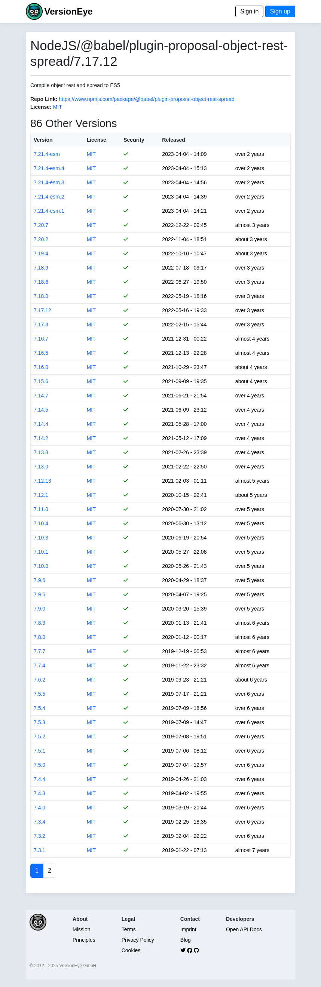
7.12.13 (42, 481)
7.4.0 (39, 808)
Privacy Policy (138, 940)
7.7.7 (39, 651)
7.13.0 (41, 467)
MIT (57, 107)
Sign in (249, 11)
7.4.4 (39, 779)
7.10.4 (41, 523)
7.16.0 (41, 367)
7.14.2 (41, 438)
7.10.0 (41, 566)
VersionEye (68, 11)
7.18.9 (41, 268)
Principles (84, 940)
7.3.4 (39, 822)
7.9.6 (39, 580)
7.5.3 (39, 722)
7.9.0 (39, 609)
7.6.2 (39, 680)
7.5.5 (39, 694)
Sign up (280, 11)
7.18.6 (41, 282)
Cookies (131, 950)
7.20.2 (41, 239)
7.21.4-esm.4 (49, 168)
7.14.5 (41, 410)
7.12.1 (41, 495)
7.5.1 (39, 751)
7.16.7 (41, 339)
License (96, 140)
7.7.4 (39, 665)
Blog (185, 940)
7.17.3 (41, 325)
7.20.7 (41, 225)
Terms (129, 929)
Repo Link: (43, 99)
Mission (81, 929)
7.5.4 (39, 708)
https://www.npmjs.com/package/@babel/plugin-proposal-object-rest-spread (146, 99)
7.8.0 (39, 637)
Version (43, 140)
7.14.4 (41, 424)
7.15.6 (41, 381)
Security (133, 140)
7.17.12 (42, 310)
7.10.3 (41, 538)
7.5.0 (39, 765)
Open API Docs (244, 929)
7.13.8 (41, 452)
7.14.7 (41, 396)
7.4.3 (39, 793)
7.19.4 (41, 253)
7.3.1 (39, 850)
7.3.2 (39, 836)
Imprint (188, 929)
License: (41, 107)
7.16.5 (41, 353)
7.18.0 (41, 296)
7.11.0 (41, 509)
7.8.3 (39, 623)
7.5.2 (39, 737)
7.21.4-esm (47, 154)
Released (173, 140)
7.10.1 (41, 552)
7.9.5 (39, 594)
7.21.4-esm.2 (49, 197)
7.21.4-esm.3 (49, 182)
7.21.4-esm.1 (49, 211)
